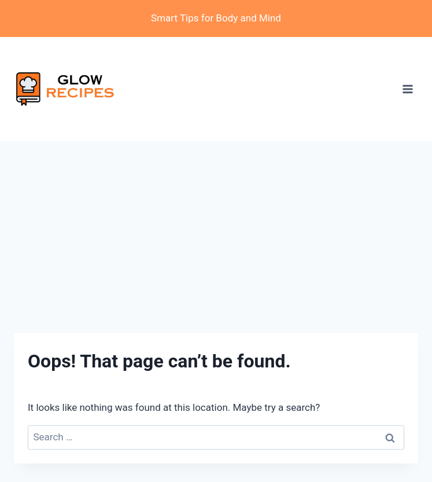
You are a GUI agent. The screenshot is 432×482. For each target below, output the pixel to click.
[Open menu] (407, 89)
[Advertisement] (216, 228)
